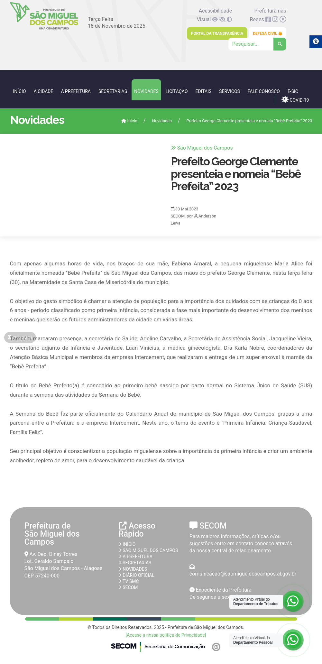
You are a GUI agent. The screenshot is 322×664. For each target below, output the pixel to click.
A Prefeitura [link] (76, 91)
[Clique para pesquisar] (257, 44)
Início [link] (19, 91)
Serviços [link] (229, 91)
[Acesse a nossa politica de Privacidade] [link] (166, 635)
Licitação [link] (177, 91)
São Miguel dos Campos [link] (148, 550)
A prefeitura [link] (135, 556)
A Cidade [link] (43, 91)
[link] (44, 28)
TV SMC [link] (129, 581)
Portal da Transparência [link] (217, 33)
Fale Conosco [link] (264, 91)
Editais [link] (204, 91)
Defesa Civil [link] (267, 33)
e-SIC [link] (293, 91)
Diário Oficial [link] (136, 575)
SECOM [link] (128, 587)
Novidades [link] (146, 91)
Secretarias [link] (112, 91)
